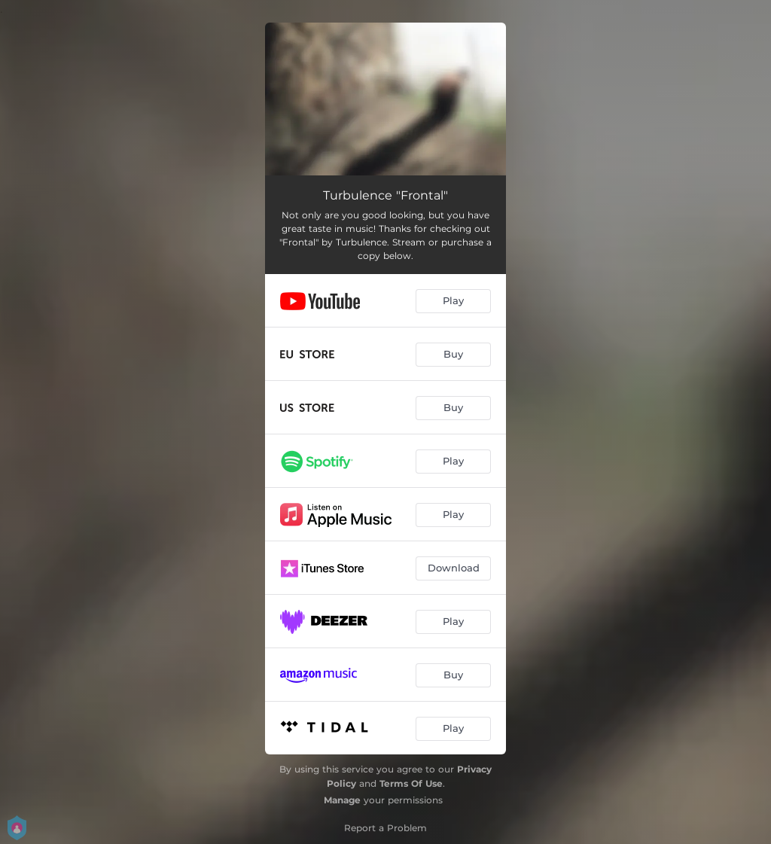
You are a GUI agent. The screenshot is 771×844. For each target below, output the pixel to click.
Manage (342, 800)
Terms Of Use (411, 783)
